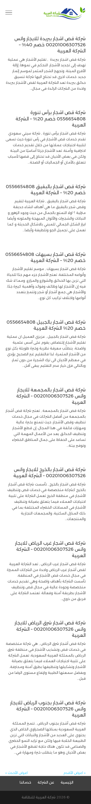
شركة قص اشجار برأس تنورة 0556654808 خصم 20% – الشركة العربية (51, 118)
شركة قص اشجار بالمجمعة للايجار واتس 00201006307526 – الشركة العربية (51, 396)
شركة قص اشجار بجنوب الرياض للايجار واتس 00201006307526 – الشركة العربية (48, 709)
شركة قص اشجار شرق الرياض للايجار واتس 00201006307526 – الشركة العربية (50, 629)
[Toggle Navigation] (8, 13)
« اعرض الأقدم (74, 773)
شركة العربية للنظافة (39, 797)
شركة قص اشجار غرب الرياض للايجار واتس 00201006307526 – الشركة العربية (50, 549)
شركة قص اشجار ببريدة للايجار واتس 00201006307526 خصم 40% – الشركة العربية (50, 45)
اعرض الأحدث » (16, 773)
